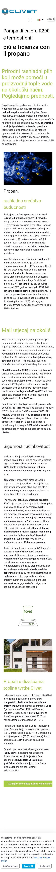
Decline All (45, 866)
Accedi (50, 19)
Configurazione (10, 866)
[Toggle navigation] (30, 20)
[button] (40, 19)
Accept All (28, 866)
